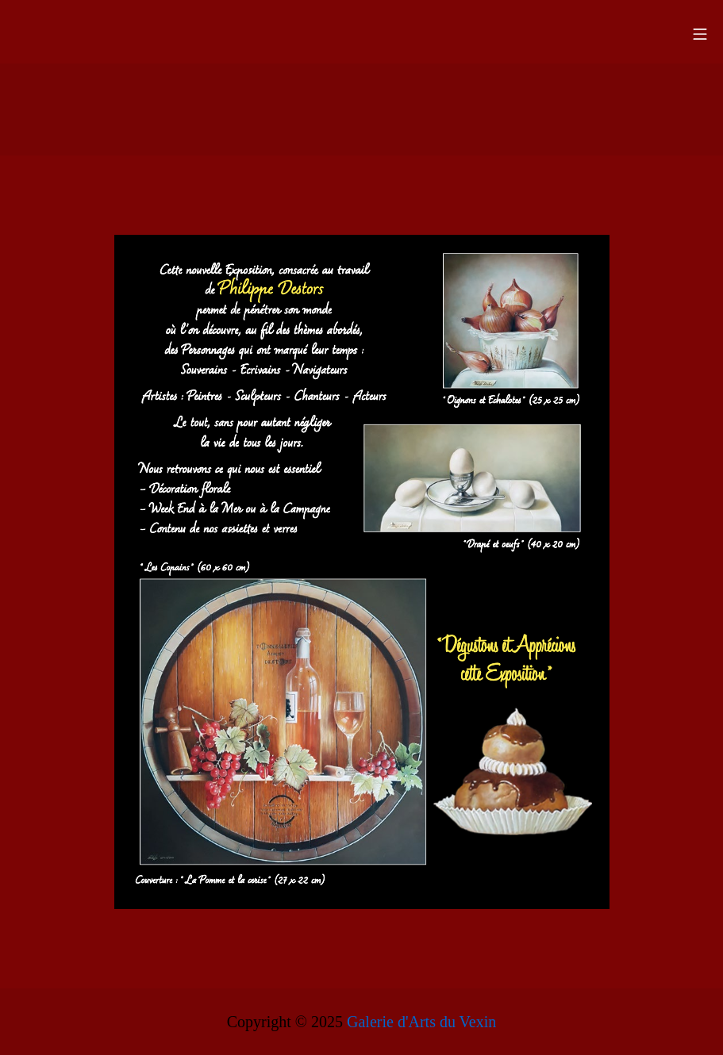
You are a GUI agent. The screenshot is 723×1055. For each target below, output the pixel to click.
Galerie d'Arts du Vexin (421, 1021)
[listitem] (511, 321)
